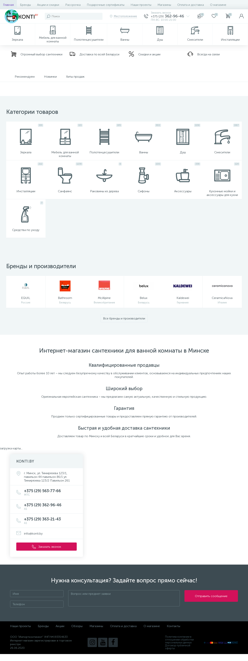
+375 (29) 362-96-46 (50, 514)
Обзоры (77, 633)
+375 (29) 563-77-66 (50, 499)
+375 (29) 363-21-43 (50, 528)
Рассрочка (73, 5)
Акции (60, 633)
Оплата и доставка (190, 5)
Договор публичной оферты (177, 654)
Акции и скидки (48, 5)
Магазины (164, 5)
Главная (8, 5)
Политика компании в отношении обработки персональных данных (179, 646)
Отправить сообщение (211, 605)
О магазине (218, 5)
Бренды (25, 5)
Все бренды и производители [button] (124, 325)
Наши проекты (141, 5)
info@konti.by (33, 540)
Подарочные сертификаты (105, 5)
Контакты (173, 633)
